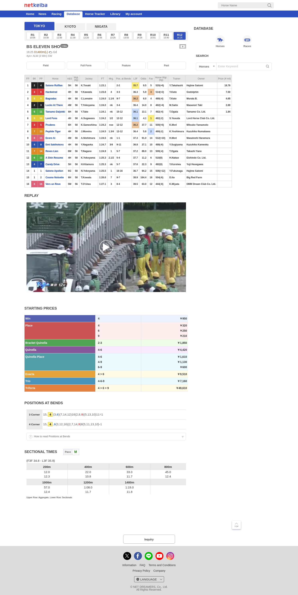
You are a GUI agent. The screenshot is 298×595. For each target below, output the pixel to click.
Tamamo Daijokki (55, 112)
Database (73, 14)
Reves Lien (52, 151)
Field (45, 65)
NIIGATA (101, 26)
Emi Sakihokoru (55, 144)
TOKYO (39, 26)
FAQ (142, 565)
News (42, 14)
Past (166, 65)
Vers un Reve (53, 184)
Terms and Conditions (162, 565)
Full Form (86, 65)
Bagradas (51, 98)
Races (247, 41)
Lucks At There (54, 105)
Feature (126, 65)
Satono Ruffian (54, 85)
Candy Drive (53, 164)
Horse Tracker (95, 14)
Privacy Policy (141, 570)
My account (134, 14)
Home (30, 14)
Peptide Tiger (53, 131)
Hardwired (51, 92)
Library (115, 14)
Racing (56, 14)
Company (159, 570)
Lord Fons (51, 118)
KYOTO (70, 26)
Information (129, 565)
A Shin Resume (54, 158)
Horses (220, 41)
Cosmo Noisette (55, 177)
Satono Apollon (54, 171)
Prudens (50, 125)
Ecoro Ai (50, 138)
